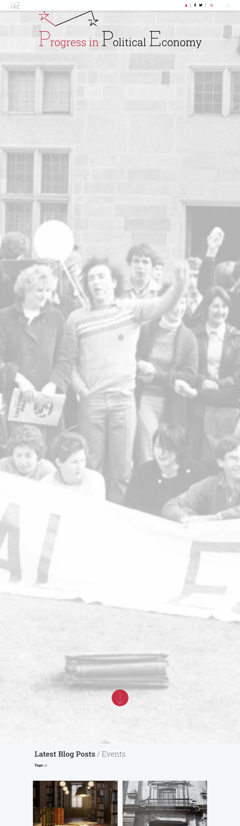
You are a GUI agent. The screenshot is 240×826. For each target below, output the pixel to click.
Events (114, 754)
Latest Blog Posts (65, 754)
